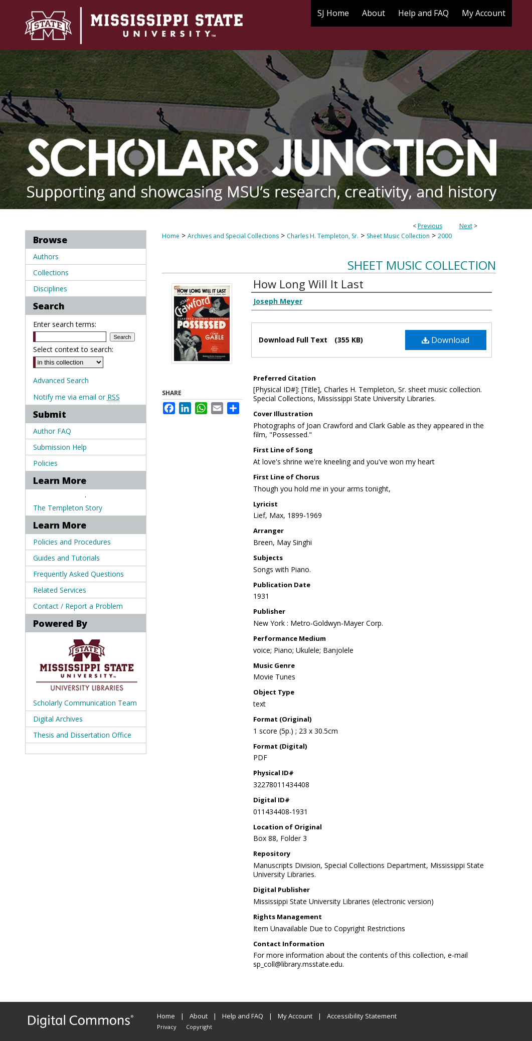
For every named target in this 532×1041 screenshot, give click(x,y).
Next (465, 226)
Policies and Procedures (72, 542)
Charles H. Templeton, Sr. (323, 236)
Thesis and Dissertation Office (82, 735)
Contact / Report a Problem (78, 606)
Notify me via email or (76, 397)
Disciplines (50, 288)
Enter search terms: (64, 324)
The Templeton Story (67, 507)
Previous (430, 226)
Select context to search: (73, 349)
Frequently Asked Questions (78, 574)
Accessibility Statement (362, 1015)
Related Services (59, 590)
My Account (295, 1015)
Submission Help (60, 447)
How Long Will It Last (308, 283)
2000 (445, 236)
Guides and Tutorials (66, 558)
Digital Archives (58, 719)
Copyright (199, 1026)
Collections (51, 272)
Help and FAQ (242, 1015)
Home (171, 236)
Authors (46, 256)
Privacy (166, 1026)
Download (445, 339)
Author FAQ (52, 431)
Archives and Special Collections (233, 236)
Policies (45, 463)
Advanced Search (61, 380)
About (199, 1015)
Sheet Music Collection (398, 236)
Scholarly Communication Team (85, 703)
